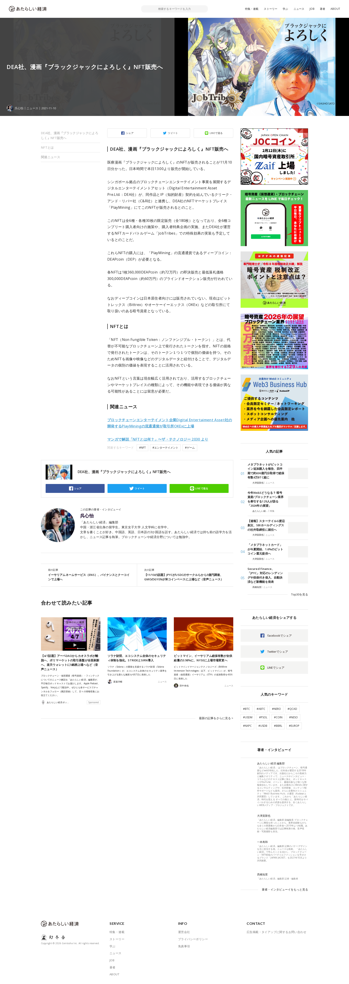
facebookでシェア (279, 636)
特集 (272, 511)
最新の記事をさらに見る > (216, 718)
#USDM (247, 717)
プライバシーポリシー (193, 939)
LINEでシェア (275, 668)
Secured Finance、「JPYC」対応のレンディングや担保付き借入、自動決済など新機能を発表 (265, 575)
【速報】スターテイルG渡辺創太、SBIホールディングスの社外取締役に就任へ (266, 525)
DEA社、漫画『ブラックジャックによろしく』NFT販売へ (69, 135)
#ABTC (261, 709)
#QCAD (292, 709)
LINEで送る (216, 133)
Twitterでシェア (277, 652)
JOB (312, 9)
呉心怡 (87, 516)
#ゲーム (190, 447)
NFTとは (47, 147)
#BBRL (278, 726)
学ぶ (285, 9)
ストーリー (270, 9)
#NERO (276, 709)
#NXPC (247, 726)
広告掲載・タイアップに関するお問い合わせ (276, 932)
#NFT (142, 447)
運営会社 (184, 932)
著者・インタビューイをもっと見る (285, 889)
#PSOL (263, 717)
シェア (130, 133)
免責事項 (184, 946)
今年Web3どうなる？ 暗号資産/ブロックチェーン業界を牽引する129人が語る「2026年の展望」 (266, 499)
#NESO (293, 717)
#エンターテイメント (165, 447)
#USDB (262, 726)
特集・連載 (252, 9)
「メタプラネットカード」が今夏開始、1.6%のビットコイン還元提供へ (265, 549)
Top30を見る (299, 594)
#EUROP (294, 726)
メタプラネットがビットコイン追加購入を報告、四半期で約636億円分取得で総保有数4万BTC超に (266, 471)
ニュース (299, 9)
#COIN (278, 717)
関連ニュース (50, 157)
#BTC (246, 709)
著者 (322, 9)
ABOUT (335, 9)
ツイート (173, 133)
